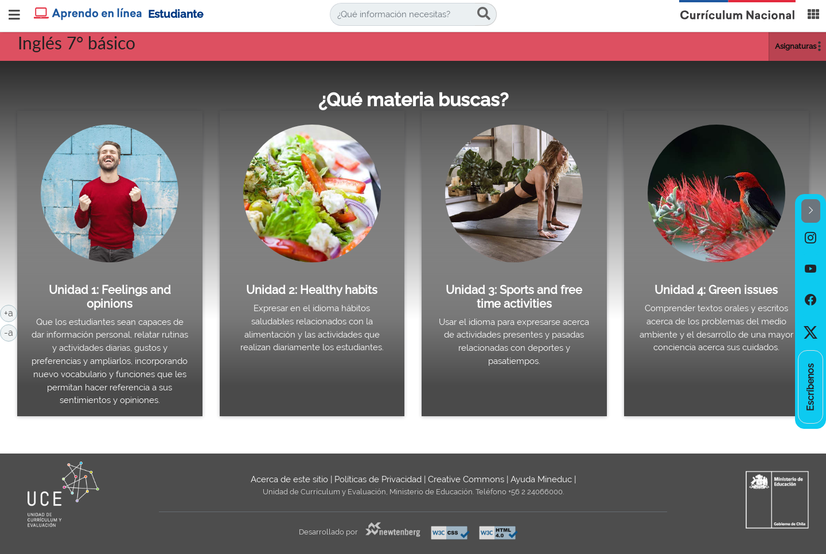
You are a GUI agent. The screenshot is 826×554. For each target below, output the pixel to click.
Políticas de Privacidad (378, 479)
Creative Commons (466, 479)
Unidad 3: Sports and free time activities (514, 297)
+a (10, 312)
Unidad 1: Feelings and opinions (110, 297)
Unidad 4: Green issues (716, 290)
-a (10, 332)
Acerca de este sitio (289, 479)
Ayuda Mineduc (541, 479)
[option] (810, 238)
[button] (810, 211)
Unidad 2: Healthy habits (311, 290)
